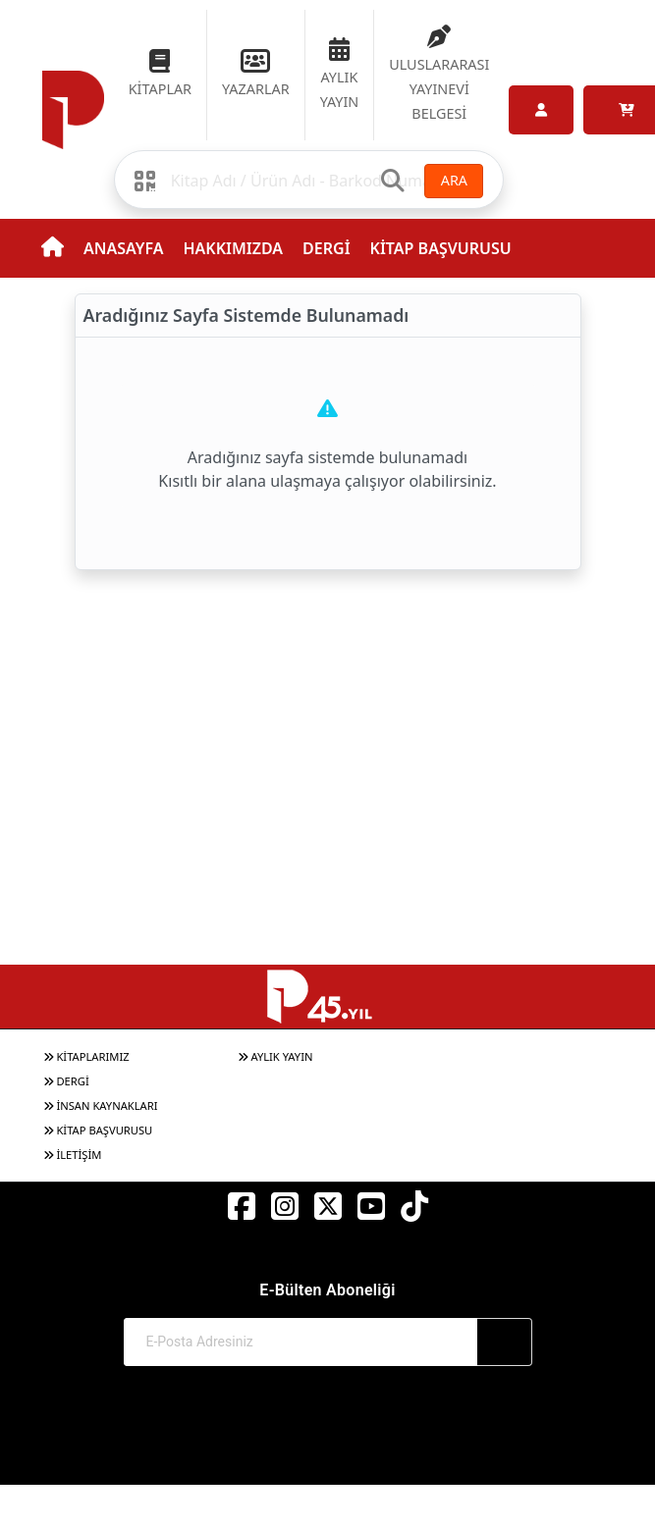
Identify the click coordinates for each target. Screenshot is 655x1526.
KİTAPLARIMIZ (86, 1056)
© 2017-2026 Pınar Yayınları (327, 1433)
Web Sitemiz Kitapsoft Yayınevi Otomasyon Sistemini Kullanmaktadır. (327, 1452)
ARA (454, 180)
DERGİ (326, 248)
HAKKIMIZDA (233, 248)
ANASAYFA (123, 248)
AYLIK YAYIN (275, 1056)
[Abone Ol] (504, 1342)
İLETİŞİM (72, 1154)
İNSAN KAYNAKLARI (100, 1105)
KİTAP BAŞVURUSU (441, 248)
